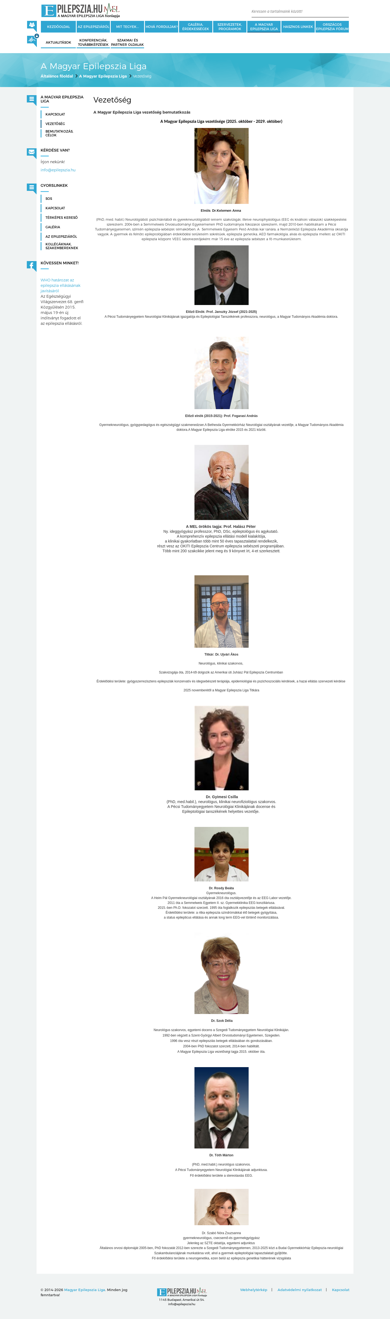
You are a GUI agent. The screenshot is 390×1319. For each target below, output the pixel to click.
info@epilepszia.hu (58, 170)
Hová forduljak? (162, 27)
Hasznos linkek (298, 27)
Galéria (53, 227)
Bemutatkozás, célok (59, 133)
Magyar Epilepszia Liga (84, 1290)
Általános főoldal (57, 76)
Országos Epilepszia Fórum (332, 27)
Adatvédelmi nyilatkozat (300, 1290)
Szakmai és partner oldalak (127, 42)
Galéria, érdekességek (195, 27)
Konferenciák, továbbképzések (93, 42)
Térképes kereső (62, 218)
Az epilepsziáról (93, 27)
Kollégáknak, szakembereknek (62, 246)
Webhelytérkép (253, 1290)
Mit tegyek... (127, 27)
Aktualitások (58, 42)
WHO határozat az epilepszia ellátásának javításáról (60, 285)
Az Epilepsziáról (61, 237)
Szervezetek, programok (229, 27)
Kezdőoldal (58, 27)
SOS (49, 199)
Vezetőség (55, 124)
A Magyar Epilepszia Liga (264, 27)
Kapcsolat (55, 114)
